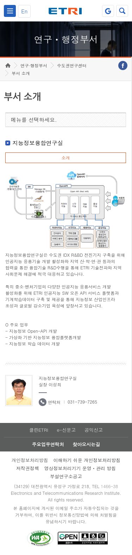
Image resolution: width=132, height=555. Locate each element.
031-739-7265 (82, 402)
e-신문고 (66, 429)
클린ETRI (38, 429)
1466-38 (109, 486)
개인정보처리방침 (30, 460)
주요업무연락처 (48, 444)
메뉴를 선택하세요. (34, 119)
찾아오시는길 (86, 444)
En (24, 11)
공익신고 (93, 429)
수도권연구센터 (72, 65)
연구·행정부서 (33, 65)
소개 (65, 158)
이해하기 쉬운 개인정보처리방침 (87, 460)
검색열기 (122, 11)
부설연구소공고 (66, 476)
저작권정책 (27, 468)
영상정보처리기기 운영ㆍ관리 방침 (80, 468)
